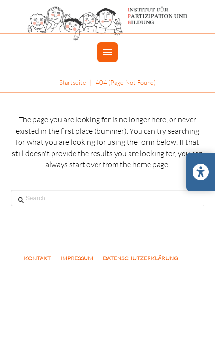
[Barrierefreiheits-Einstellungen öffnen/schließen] (200, 172)
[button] (107, 52)
